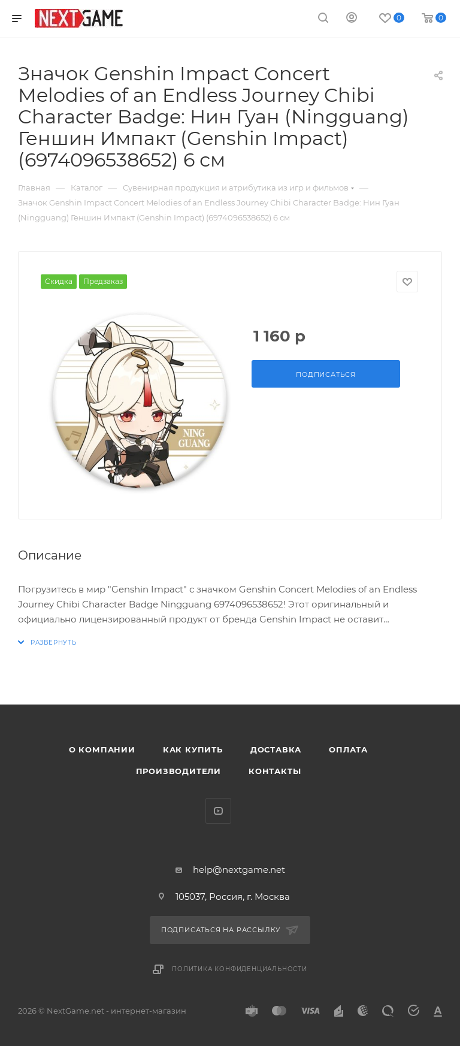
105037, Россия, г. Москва (232, 896)
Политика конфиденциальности (239, 969)
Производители (178, 771)
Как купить (193, 749)
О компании (102, 749)
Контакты (275, 771)
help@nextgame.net (239, 869)
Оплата (348, 749)
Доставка (275, 749)
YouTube (218, 811)
